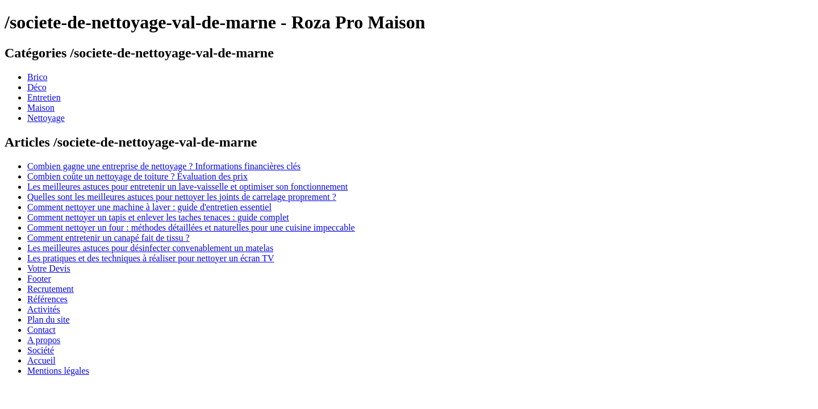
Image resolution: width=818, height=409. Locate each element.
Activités (43, 309)
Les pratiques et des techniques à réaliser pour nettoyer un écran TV (150, 258)
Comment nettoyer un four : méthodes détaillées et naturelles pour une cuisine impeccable (191, 227)
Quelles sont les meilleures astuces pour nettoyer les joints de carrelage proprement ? (181, 197)
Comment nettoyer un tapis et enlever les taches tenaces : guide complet (158, 217)
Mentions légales (58, 370)
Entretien (44, 97)
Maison (41, 107)
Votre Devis (48, 268)
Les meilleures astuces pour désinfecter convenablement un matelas (150, 248)
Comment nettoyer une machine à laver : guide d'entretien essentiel (149, 207)
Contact (41, 330)
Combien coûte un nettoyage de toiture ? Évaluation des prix (137, 176)
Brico (37, 77)
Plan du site (48, 319)
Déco (37, 87)
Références (47, 299)
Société (40, 350)
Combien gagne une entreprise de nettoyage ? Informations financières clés (164, 166)
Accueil (41, 360)
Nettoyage (46, 118)
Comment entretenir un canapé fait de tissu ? (108, 238)
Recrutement (50, 289)
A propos (43, 340)
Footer (39, 278)
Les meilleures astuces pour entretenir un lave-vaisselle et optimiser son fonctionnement (187, 186)
